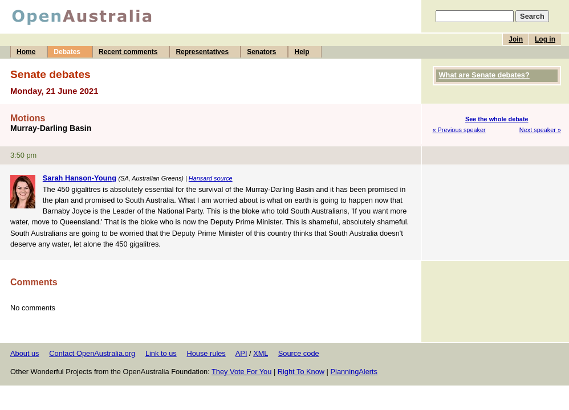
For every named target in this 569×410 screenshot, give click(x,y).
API (241, 353)
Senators (261, 52)
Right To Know (301, 371)
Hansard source (211, 178)
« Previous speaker (459, 129)
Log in (545, 39)
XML (260, 353)
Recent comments (128, 52)
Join (516, 39)
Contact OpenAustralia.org (92, 353)
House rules (205, 353)
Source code (298, 353)
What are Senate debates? (484, 75)
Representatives (202, 52)
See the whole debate (497, 119)
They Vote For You (241, 371)
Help (301, 52)
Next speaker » (540, 129)
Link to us (161, 353)
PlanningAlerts (354, 371)
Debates (67, 52)
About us (24, 353)
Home (26, 52)
